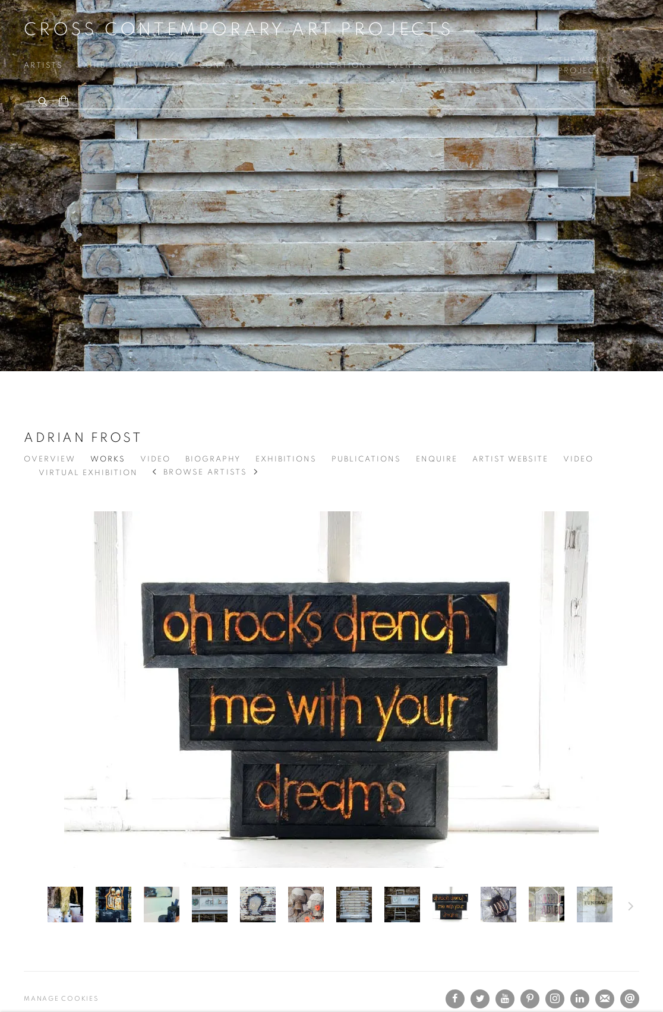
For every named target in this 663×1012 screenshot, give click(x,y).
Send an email (629, 998)
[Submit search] (43, 99)
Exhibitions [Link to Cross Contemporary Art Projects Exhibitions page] (108, 65)
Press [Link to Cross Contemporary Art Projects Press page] (273, 65)
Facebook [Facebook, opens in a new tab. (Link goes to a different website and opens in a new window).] (455, 998)
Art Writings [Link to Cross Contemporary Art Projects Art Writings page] (462, 65)
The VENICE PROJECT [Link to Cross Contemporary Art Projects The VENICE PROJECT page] (586, 65)
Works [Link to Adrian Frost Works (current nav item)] (107, 459)
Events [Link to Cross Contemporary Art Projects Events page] (405, 65)
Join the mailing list (604, 998)
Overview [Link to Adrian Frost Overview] (49, 459)
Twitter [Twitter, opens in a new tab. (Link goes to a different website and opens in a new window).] (480, 998)
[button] (65, 904)
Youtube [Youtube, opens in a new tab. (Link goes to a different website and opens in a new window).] (504, 998)
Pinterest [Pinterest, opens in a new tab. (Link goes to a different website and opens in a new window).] (529, 998)
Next (631, 908)
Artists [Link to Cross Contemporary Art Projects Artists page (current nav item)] (43, 65)
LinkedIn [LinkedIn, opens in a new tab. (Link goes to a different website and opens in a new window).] (579, 998)
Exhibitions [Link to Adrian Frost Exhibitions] (286, 459)
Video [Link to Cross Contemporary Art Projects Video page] (169, 65)
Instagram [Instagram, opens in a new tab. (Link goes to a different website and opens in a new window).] (554, 998)
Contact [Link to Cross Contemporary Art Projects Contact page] (221, 65)
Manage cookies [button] (61, 998)
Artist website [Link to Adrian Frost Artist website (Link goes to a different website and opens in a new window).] (510, 459)
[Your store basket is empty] (63, 102)
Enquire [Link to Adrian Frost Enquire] (436, 459)
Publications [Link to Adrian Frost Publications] (366, 459)
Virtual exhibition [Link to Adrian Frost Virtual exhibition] (88, 473)
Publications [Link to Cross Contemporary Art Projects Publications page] (337, 65)
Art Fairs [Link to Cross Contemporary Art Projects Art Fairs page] (519, 65)
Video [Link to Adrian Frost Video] (155, 459)
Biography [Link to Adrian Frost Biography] (213, 459)
